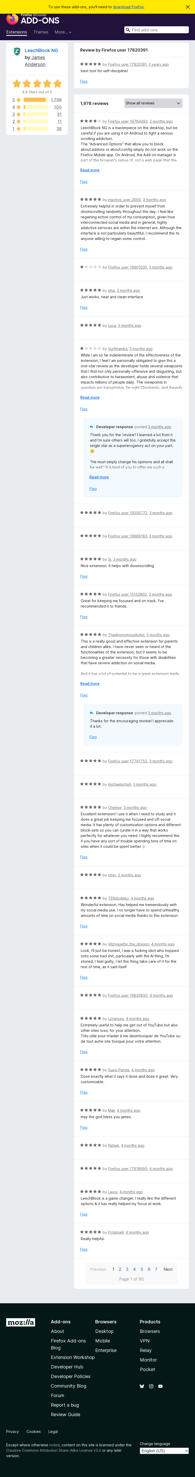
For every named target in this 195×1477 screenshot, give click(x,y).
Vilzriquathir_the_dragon (128, 944)
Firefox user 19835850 (128, 995)
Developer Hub (67, 1367)
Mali (111, 1110)
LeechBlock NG (41, 50)
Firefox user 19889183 (127, 536)
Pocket (147, 1369)
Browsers (150, 1331)
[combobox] (156, 29)
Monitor (148, 1360)
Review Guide (65, 1414)
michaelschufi (119, 784)
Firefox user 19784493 (128, 121)
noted (54, 1445)
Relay (146, 1350)
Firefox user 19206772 (127, 513)
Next (168, 1269)
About (57, 1331)
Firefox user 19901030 (127, 267)
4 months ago (142, 898)
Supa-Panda (118, 1070)
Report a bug (65, 1405)
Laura (112, 1192)
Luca (112, 325)
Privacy (12, 1431)
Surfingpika (117, 348)
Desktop (104, 1331)
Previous (98, 1269)
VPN (145, 1340)
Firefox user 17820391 (127, 64)
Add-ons (61, 1321)
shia (111, 290)
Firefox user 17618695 (127, 1168)
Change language (155, 1443)
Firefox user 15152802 (127, 594)
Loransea (116, 1018)
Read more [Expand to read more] (90, 170)
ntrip (112, 875)
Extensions (16, 32)
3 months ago (161, 121)
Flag (83, 81)
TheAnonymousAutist (126, 635)
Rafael (113, 1145)
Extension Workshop (73, 1357)
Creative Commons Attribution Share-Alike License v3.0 (53, 1450)
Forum (57, 1395)
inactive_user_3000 (124, 199)
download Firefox (128, 7)
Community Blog (68, 1386)
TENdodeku (118, 898)
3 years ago (159, 64)
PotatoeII (116, 1232)
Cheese (114, 807)
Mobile (102, 1340)
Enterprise (106, 1350)
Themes (40, 32)
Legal (53, 1431)
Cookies (34, 1431)
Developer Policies (71, 1376)
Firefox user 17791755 (127, 761)
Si (109, 559)
